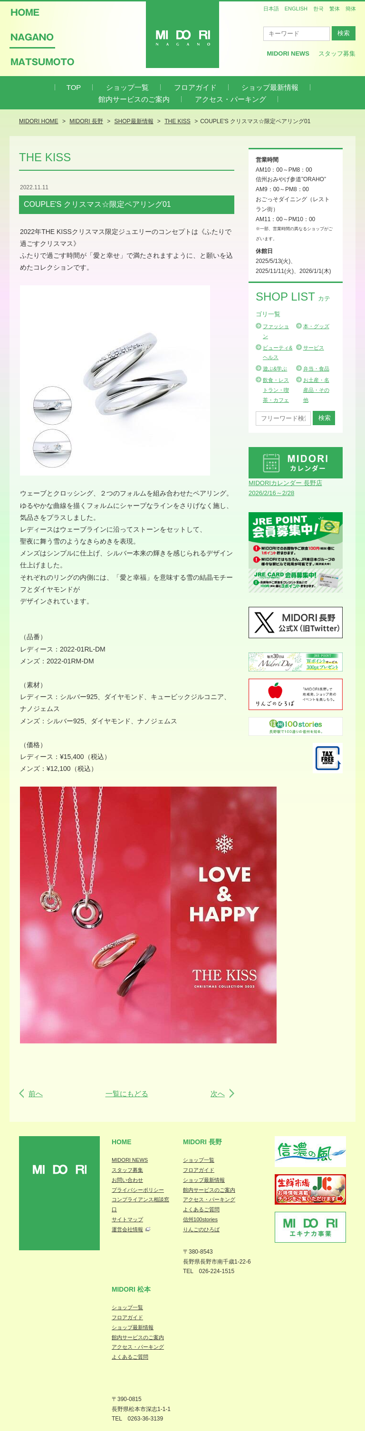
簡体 (351, 8)
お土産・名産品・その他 (316, 390)
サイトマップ (127, 1219)
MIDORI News (288, 53)
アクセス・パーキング (230, 99)
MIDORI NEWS (130, 1160)
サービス (313, 347)
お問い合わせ (127, 1180)
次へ (218, 1094)
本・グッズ (316, 326)
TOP (74, 87)
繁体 (334, 8)
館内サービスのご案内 (134, 99)
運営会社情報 (127, 1229)
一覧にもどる (127, 1094)
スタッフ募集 (336, 53)
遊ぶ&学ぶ (275, 368)
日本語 (271, 8)
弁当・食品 (316, 368)
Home (122, 1142)
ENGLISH (296, 8)
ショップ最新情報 (269, 87)
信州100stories (200, 1219)
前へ (36, 1094)
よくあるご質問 (201, 1209)
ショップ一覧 (127, 87)
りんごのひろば (201, 1229)
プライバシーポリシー (138, 1190)
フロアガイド (195, 87)
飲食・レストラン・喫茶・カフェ (276, 390)
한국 (318, 8)
